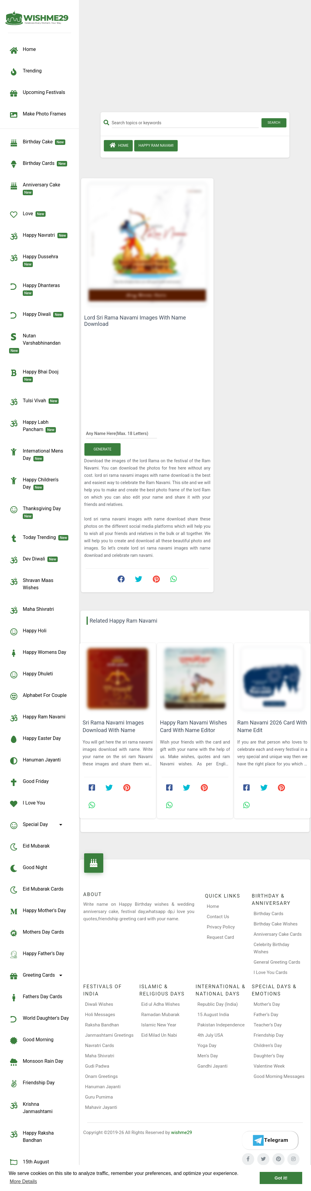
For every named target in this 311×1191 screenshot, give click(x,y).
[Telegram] (270, 1140)
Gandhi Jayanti (212, 1066)
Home (118, 145)
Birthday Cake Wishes (276, 924)
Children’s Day (268, 1045)
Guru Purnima (99, 1097)
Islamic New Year (158, 1025)
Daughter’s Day (269, 1056)
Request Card (220, 937)
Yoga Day (206, 1045)
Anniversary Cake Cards (278, 934)
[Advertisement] (195, 58)
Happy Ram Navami (155, 145)
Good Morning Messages (279, 1076)
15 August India (213, 1014)
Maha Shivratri (99, 1056)
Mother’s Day (267, 1004)
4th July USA (210, 1035)
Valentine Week (269, 1066)
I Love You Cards (270, 972)
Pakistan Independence (221, 1025)
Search (274, 123)
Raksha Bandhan (102, 1025)
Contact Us (218, 916)
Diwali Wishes (99, 1004)
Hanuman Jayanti (103, 1086)
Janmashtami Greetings (109, 1035)
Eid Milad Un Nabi (159, 1035)
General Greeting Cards (277, 962)
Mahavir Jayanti (101, 1107)
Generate (102, 449)
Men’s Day (207, 1056)
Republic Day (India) (217, 1004)
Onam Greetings (101, 1076)
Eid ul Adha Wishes (160, 1004)
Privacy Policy (221, 927)
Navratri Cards (99, 1045)
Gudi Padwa (97, 1066)
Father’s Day (266, 1014)
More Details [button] (23, 1181)
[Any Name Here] (121, 433)
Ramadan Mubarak (160, 1014)
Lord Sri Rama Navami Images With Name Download (135, 320)
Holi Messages (100, 1014)
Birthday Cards (268, 913)
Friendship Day (268, 1035)
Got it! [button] (281, 1178)
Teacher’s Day (268, 1025)
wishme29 (181, 1132)
